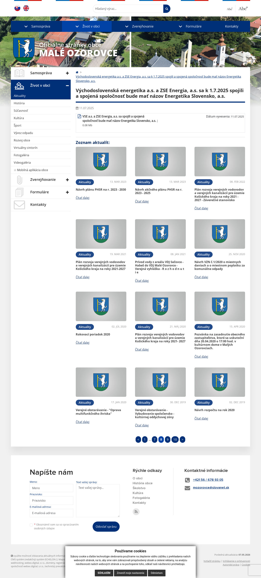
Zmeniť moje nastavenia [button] (130, 572)
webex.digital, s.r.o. (35, 562)
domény (50, 562)
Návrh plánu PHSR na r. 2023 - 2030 (101, 190)
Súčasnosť (21, 111)
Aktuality (20, 96)
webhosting (17, 562)
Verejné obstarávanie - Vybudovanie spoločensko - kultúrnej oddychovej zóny (154, 413)
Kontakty (231, 26)
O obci (137, 478)
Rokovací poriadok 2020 (93, 334)
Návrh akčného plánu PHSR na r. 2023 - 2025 (158, 191)
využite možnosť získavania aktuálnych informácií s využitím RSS (47, 555)
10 (175, 439)
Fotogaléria (21, 155)
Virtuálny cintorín (26, 148)
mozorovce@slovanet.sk (211, 487)
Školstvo (139, 488)
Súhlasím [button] (104, 572)
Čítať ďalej (82, 198)
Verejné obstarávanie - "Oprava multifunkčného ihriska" (98, 411)
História (19, 103)
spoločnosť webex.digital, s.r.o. (27, 566)
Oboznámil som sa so (56, 526)
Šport (17, 125)
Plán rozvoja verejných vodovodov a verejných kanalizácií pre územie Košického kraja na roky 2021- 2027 (160, 337)
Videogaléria (22, 163)
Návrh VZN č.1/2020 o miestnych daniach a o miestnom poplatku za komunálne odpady (219, 265)
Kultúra (19, 118)
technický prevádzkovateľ (58, 566)
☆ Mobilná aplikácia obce (31, 170)
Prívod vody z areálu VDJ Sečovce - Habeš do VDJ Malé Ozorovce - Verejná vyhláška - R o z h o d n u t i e (159, 267)
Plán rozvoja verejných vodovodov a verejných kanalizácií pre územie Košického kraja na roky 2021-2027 (101, 265)
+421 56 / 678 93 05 (208, 480)
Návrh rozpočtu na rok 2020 (214, 410)
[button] (36, 26)
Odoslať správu (106, 527)
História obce (143, 483)
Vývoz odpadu (23, 133)
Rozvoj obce (22, 140)
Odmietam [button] (157, 572)
